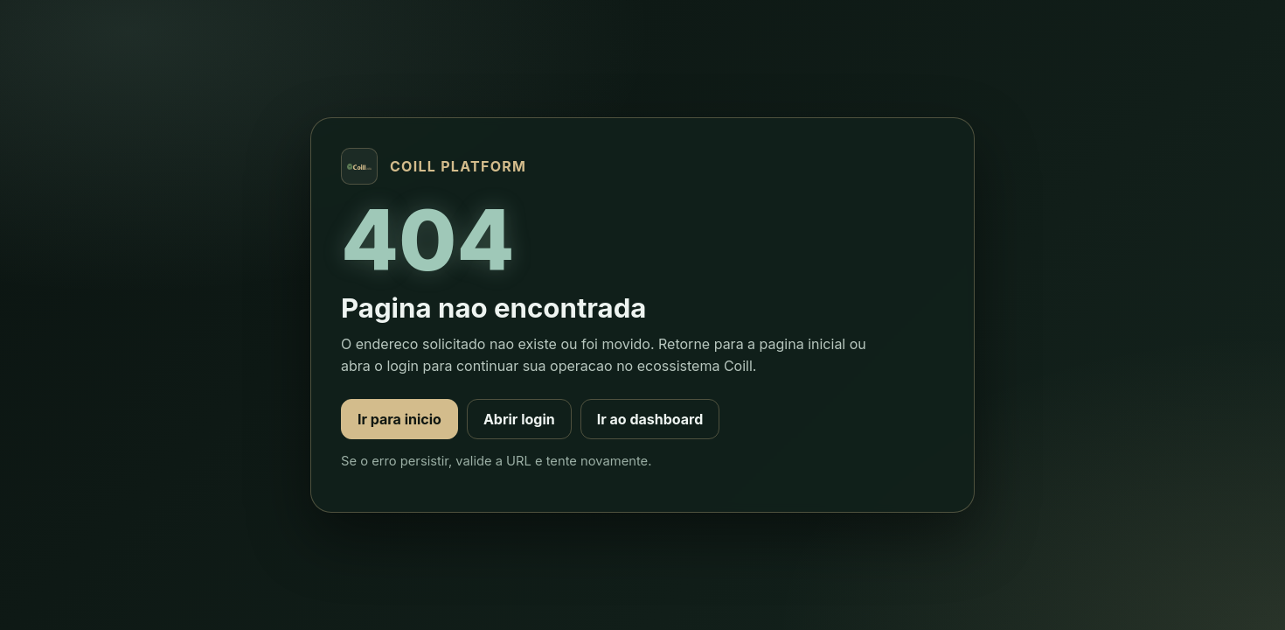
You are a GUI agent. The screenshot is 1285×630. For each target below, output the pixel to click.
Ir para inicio (399, 419)
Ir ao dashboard (650, 419)
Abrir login (519, 419)
